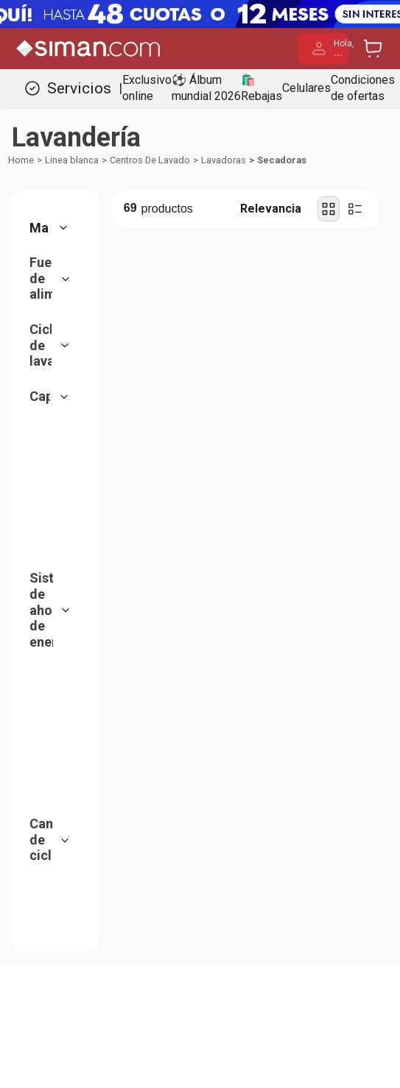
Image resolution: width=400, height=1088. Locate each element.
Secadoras (281, 160)
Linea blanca (72, 160)
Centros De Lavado (150, 160)
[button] (53, 228)
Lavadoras (223, 160)
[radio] (328, 208)
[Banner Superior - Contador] (200, 14)
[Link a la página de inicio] (21, 160)
